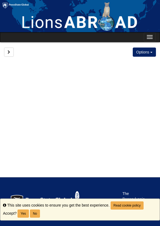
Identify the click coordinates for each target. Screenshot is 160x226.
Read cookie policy (127, 205)
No (35, 213)
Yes (23, 213)
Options (144, 52)
